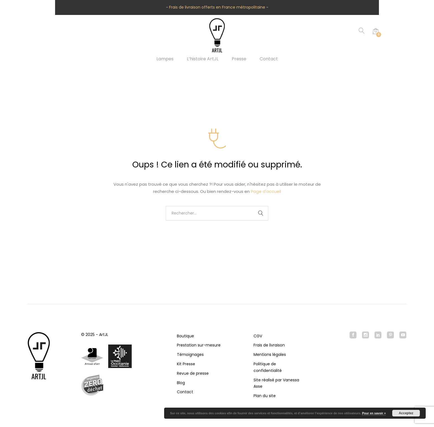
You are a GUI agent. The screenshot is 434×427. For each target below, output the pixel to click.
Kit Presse (186, 364)
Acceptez (406, 413)
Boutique (185, 336)
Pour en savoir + (374, 413)
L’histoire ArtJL (202, 59)
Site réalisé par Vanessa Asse (276, 383)
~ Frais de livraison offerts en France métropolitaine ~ (217, 7)
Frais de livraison (269, 345)
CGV (258, 336)
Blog (181, 382)
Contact (269, 59)
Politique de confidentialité (268, 367)
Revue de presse (193, 373)
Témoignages (190, 354)
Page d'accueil (266, 191)
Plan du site (265, 395)
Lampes (165, 59)
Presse (239, 59)
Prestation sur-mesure (199, 345)
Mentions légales (270, 354)
